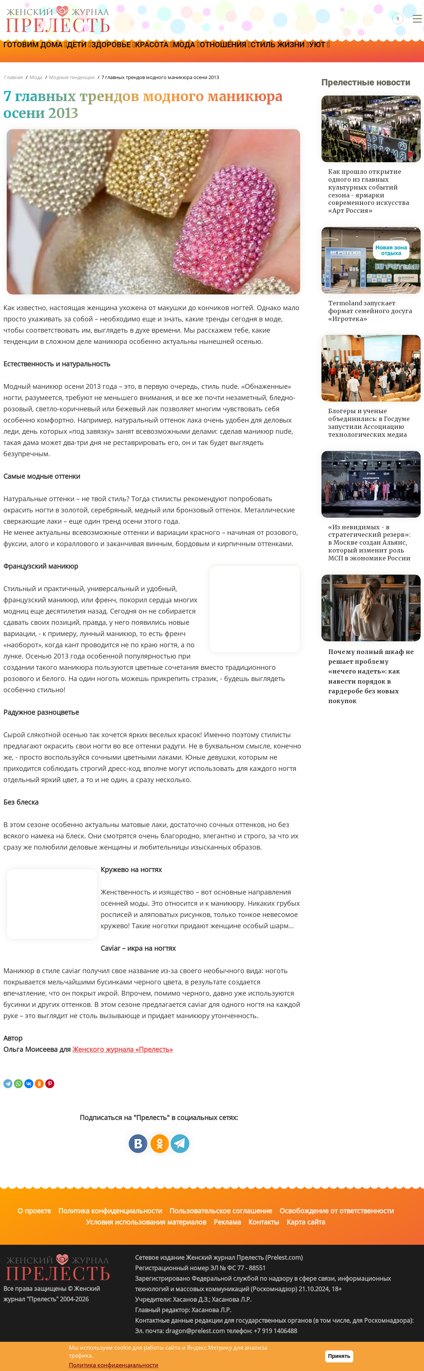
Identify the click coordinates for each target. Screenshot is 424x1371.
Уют (403, 51)
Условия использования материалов (146, 1221)
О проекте (34, 1210)
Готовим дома (41, 51)
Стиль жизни (353, 51)
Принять (339, 1356)
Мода (236, 51)
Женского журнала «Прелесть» (123, 1049)
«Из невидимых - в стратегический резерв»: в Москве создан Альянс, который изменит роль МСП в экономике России (369, 542)
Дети (96, 51)
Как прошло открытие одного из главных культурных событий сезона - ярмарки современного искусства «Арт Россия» (368, 191)
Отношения (287, 51)
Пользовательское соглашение (221, 1210)
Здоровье (141, 51)
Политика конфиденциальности (110, 1210)
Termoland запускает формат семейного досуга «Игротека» (370, 311)
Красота (193, 51)
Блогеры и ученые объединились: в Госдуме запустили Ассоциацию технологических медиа (369, 422)
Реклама (227, 1221)
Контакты (263, 1221)
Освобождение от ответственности (337, 1210)
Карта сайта (306, 1221)
